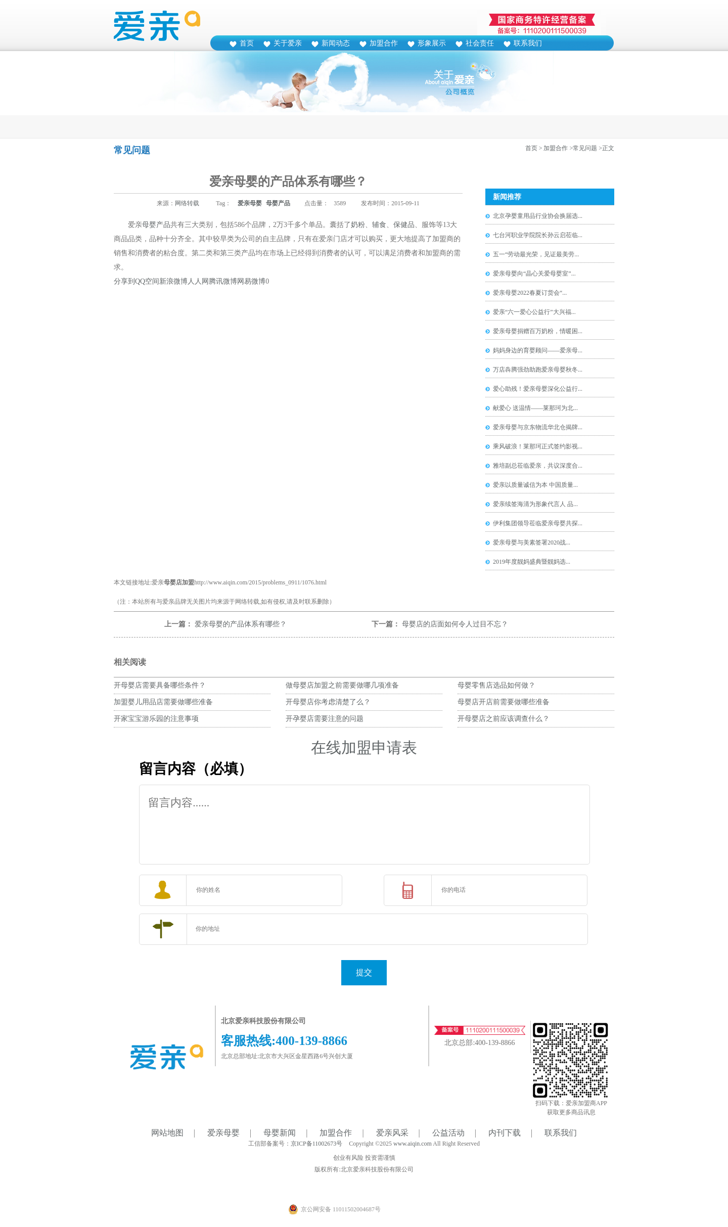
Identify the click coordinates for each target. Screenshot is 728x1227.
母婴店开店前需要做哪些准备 (504, 702)
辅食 (379, 225)
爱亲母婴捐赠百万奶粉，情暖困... (537, 331)
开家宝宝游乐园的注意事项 (156, 718)
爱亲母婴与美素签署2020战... (531, 542)
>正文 (606, 148)
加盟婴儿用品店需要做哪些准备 (163, 702)
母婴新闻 (279, 1132)
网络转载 (187, 203)
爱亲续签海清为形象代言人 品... (535, 504)
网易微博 (251, 281)
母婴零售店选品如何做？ (496, 685)
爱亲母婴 (250, 203)
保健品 (404, 225)
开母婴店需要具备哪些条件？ (160, 685)
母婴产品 (278, 203)
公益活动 (448, 1132)
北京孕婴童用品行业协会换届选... (537, 215)
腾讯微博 (223, 281)
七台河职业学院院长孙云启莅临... (537, 235)
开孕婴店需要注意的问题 (324, 718)
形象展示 (432, 43)
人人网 (198, 281)
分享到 (124, 281)
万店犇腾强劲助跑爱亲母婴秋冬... (537, 369)
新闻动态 (336, 43)
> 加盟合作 (553, 148)
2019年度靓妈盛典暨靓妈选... (531, 561)
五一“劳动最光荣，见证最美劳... (536, 254)
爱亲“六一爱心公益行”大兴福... (534, 311)
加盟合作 (384, 43)
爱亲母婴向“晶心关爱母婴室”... (534, 273)
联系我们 (528, 43)
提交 (364, 972)
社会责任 (480, 43)
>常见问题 (583, 148)
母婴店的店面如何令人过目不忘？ (455, 624)
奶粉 (358, 225)
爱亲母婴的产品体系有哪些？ (241, 624)
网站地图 (167, 1132)
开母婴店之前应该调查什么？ (504, 718)
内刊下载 (504, 1132)
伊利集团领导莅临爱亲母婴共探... (537, 523)
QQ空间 (147, 281)
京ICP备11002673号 (316, 1143)
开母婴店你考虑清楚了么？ (328, 702)
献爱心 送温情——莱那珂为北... (535, 408)
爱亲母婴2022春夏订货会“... (530, 292)
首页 (247, 43)
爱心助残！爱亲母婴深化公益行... (537, 388)
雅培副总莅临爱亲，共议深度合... (537, 465)
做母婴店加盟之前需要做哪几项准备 (342, 685)
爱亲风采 (392, 1132)
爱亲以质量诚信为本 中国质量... (535, 484)
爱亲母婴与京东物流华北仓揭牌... (537, 427)
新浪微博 (173, 281)
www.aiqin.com (412, 1143)
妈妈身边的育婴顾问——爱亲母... (537, 350)
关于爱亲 (288, 43)
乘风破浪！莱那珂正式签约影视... (537, 446)
